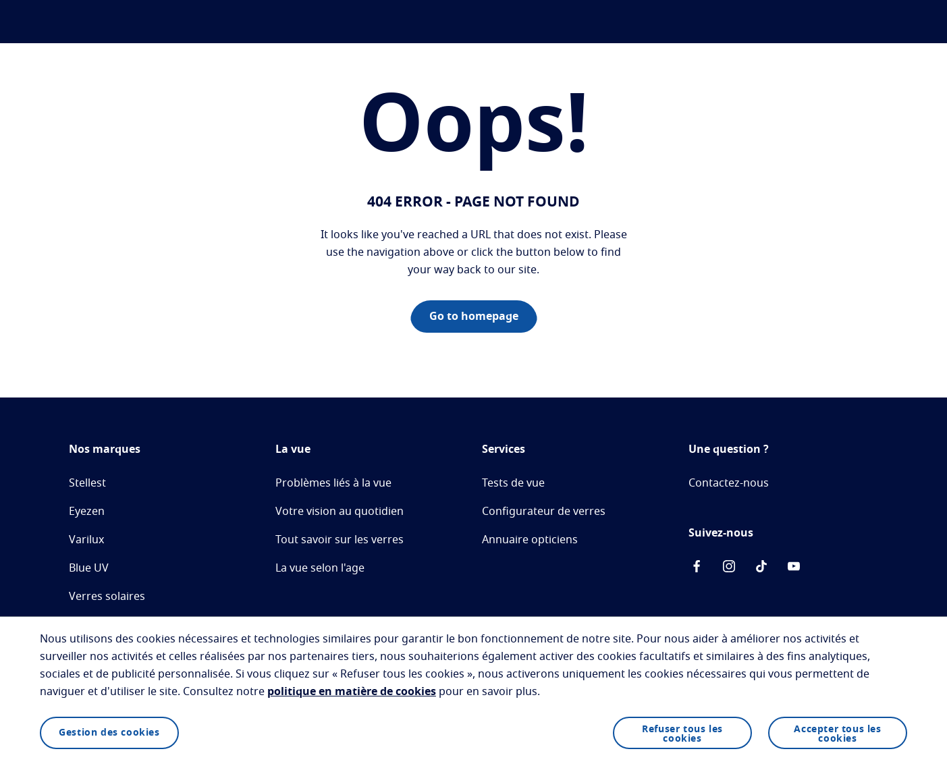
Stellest (87, 483)
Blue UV (89, 568)
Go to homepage (473, 316)
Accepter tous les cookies (837, 734)
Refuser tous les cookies (682, 734)
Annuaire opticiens (530, 539)
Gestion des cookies (109, 733)
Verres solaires (107, 596)
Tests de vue (513, 483)
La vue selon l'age (319, 568)
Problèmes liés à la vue (333, 483)
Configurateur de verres (543, 511)
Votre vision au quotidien (339, 511)
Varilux (86, 539)
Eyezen (87, 511)
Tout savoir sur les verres (339, 539)
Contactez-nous (728, 483)
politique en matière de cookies (351, 691)
